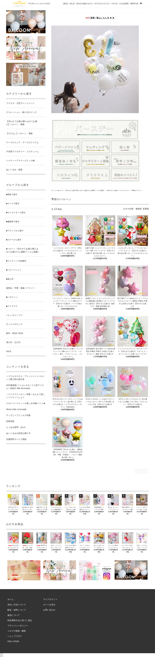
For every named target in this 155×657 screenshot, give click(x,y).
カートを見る (49, 604)
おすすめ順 (128, 209)
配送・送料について (16, 610)
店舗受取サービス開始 (16, 439)
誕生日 (65, 3)
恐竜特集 (10, 421)
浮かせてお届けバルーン (85, 3)
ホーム (53, 190)
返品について (13, 615)
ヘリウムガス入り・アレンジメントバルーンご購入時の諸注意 (25, 377)
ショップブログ (14, 636)
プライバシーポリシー (17, 625)
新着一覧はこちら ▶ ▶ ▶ (102, 18)
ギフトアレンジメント (102, 3)
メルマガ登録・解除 (16, 631)
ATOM (16, 641)
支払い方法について (16, 604)
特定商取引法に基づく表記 (19, 620)
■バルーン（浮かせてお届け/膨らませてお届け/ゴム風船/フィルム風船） (81, 190)
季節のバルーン (137, 190)
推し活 (72, 3)
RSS (9, 641)
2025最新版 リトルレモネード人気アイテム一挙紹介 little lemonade (25, 386)
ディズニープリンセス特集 (18, 415)
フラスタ (114, 3)
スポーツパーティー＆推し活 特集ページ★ (25, 403)
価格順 (138, 209)
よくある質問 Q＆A (15, 427)
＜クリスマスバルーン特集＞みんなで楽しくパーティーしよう (25, 395)
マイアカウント (50, 599)
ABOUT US (134, 3)
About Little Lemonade (16, 409)
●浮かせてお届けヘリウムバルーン (118, 190)
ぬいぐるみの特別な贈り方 (18, 433)
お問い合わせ (49, 610)
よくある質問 (124, 3)
